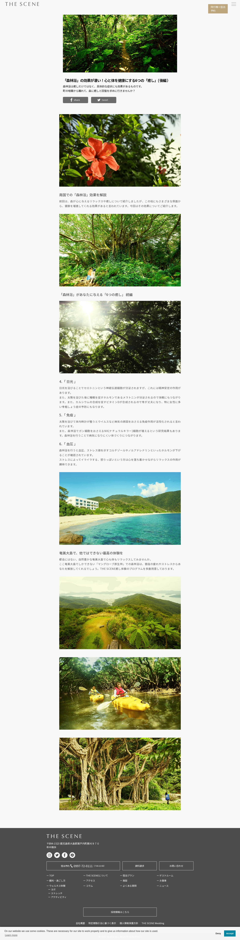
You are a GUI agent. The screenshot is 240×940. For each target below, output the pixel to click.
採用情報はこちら (120, 912)
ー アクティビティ (57, 897)
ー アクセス (89, 880)
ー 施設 (123, 880)
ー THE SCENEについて (95, 875)
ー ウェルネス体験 (56, 885)
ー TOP (50, 875)
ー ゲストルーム (165, 875)
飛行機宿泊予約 (218, 8)
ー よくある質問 (128, 885)
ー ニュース (163, 885)
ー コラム (88, 885)
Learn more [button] (11, 935)
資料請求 (139, 865)
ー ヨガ (52, 889)
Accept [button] (230, 933)
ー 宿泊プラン (127, 875)
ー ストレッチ (55, 893)
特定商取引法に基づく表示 (102, 923)
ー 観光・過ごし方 (56, 880)
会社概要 (80, 923)
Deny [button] (218, 933)
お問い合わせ (176, 865)
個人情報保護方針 (129, 923)
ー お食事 (161, 880)
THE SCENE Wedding (153, 923)
